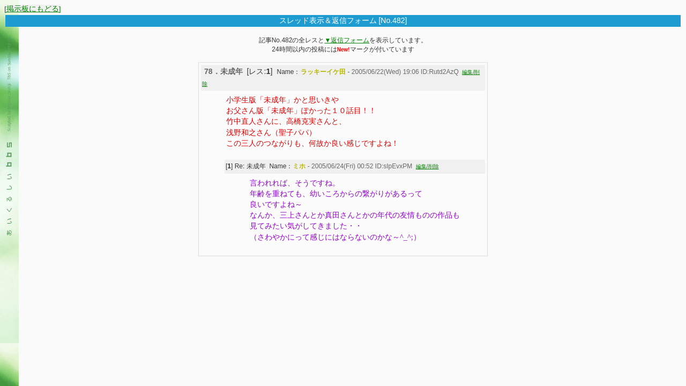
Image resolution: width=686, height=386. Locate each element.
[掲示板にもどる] (32, 9)
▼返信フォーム (346, 40)
